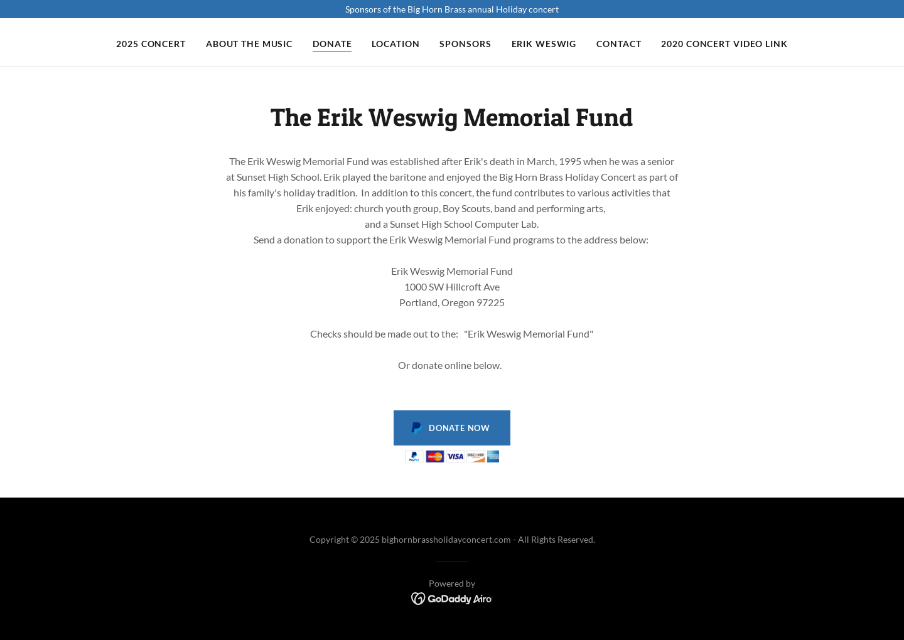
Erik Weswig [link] (544, 43)
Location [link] (395, 43)
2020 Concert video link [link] (724, 43)
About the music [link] (249, 43)
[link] (452, 597)
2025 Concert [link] (151, 43)
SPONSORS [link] (465, 43)
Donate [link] (332, 43)
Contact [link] (618, 43)
